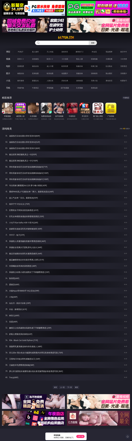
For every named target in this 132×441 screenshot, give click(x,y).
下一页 (69, 387)
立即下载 (80, 436)
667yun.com (66, 38)
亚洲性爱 (20, 66)
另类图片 (123, 73)
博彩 (8, 51)
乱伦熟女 (109, 66)
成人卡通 (50, 66)
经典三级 (94, 66)
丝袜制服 (94, 59)
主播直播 (109, 59)
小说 (8, 80)
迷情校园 (79, 80)
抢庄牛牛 (123, 52)
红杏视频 (79, 88)
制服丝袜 (79, 66)
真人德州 (35, 52)
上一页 (62, 387)
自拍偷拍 (35, 59)
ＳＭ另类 (123, 59)
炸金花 (94, 52)
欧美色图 (50, 73)
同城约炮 (20, 88)
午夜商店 (35, 88)
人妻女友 (50, 80)
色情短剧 (94, 88)
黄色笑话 (109, 80)
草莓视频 (50, 88)
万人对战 (50, 52)
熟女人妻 (79, 59)
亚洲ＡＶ (20, 59)
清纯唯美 (94, 73)
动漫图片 (64, 73)
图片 (8, 73)
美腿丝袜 (79, 73)
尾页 (76, 387)
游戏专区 (64, 52)
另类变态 (123, 66)
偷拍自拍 (35, 66)
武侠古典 (64, 80)
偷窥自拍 (20, 73)
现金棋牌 (109, 52)
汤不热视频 (65, 88)
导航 (8, 87)
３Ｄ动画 (64, 59)
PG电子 (20, 52)
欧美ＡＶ (50, 59)
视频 (8, 58)
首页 (55, 387)
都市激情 (20, 80)
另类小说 (94, 80)
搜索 (92, 43)
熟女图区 (109, 73)
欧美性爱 (64, 66)
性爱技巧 (123, 80)
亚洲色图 (35, 73)
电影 (8, 66)
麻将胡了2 (79, 52)
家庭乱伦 (35, 80)
